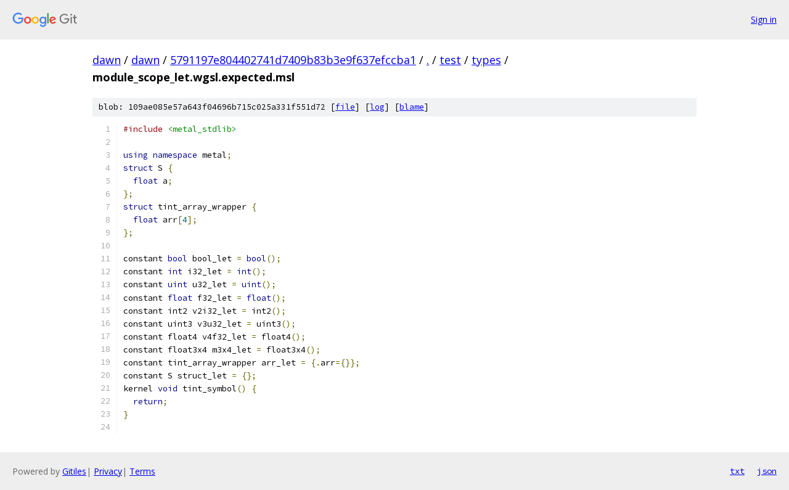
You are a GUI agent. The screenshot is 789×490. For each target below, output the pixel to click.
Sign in (764, 19)
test (450, 59)
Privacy (108, 471)
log (377, 107)
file (345, 107)
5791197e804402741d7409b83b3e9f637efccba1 (293, 59)
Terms (142, 471)
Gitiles (74, 471)
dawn (106, 59)
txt (737, 470)
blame (411, 107)
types (486, 59)
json (767, 470)
